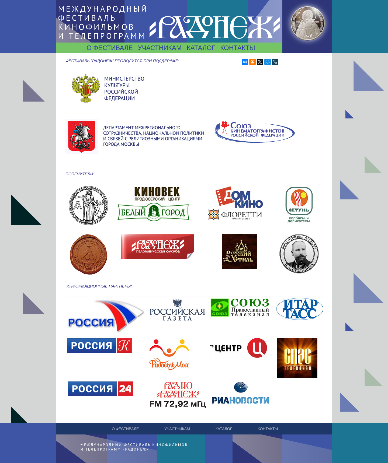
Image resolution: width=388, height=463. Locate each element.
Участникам (159, 47)
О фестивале (109, 47)
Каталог (201, 47)
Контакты (237, 47)
